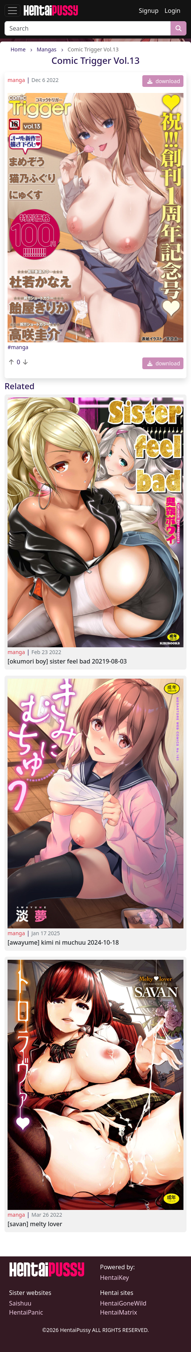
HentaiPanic (26, 1312)
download (163, 81)
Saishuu (20, 1303)
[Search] (88, 28)
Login (172, 10)
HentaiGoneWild (123, 1303)
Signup (149, 10)
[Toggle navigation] (12, 11)
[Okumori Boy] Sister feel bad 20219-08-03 (67, 661)
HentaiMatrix (118, 1312)
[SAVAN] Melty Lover (35, 1224)
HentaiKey (114, 1277)
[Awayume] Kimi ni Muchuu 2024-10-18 (63, 942)
